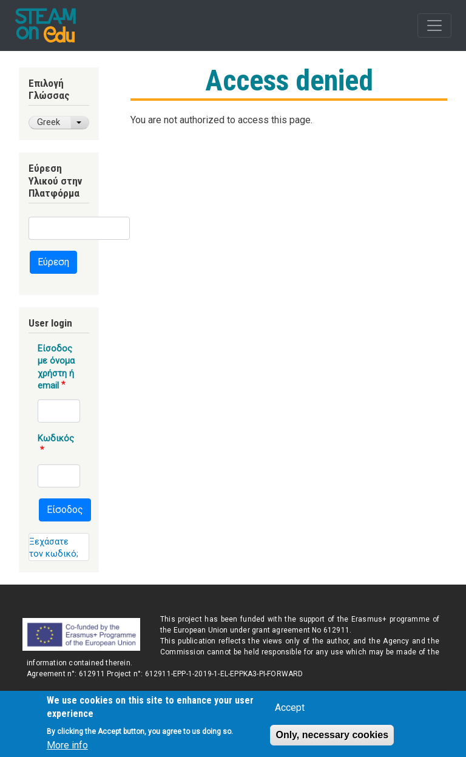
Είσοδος (65, 509)
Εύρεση (53, 262)
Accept (290, 712)
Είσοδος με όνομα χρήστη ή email (56, 367)
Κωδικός (56, 438)
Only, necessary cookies (331, 739)
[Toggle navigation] (434, 25)
